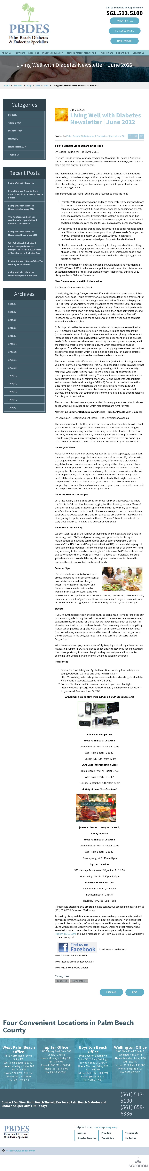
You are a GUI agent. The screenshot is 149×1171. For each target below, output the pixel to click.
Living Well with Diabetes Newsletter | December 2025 (23, 237)
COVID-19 (14, 123)
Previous (109, 992)
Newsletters (79, 980)
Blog (28, 85)
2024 (12, 326)
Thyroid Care (106, 44)
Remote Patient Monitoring (81, 44)
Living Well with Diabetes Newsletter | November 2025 (23, 279)
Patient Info (122, 44)
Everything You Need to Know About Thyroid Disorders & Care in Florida (24, 197)
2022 (37, 85)
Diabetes (62, 980)
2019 (12, 367)
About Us (6, 44)
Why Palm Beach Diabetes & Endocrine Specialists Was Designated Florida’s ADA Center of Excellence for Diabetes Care (25, 252)
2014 (12, 409)
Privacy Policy (110, 1127)
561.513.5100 (123, 8)
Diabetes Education (52, 44)
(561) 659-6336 (132, 1110)
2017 (12, 384)
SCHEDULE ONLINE (123, 26)
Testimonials (131, 1133)
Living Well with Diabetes (21, 184)
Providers (20, 44)
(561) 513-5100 (132, 1098)
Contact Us (138, 44)
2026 (12, 309)
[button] (110, 1133)
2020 (12, 359)
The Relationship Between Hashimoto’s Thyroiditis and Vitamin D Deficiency (23, 224)
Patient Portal (123, 16)
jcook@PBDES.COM (65, 933)
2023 (12, 334)
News (13, 139)
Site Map (98, 1127)
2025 (12, 318)
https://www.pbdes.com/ (20, 1151)
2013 (12, 417)
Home (7, 85)
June (46, 85)
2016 (12, 392)
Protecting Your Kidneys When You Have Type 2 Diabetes (24, 268)
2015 (12, 401)
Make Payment (123, 37)
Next (134, 992)
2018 (12, 376)
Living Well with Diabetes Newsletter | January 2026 (22, 210)
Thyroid (13, 156)
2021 (12, 351)
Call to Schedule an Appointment (123, 2)
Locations (33, 44)
